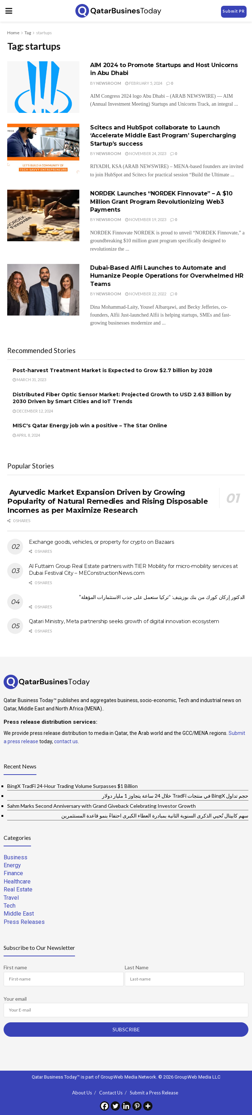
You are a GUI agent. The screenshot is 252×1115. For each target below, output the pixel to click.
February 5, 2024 (143, 83)
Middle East (19, 913)
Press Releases (24, 921)
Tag (28, 32)
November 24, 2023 (145, 153)
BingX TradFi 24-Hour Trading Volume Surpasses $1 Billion (72, 786)
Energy (12, 865)
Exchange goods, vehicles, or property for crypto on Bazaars (101, 542)
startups (44, 32)
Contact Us (111, 1093)
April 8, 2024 (26, 435)
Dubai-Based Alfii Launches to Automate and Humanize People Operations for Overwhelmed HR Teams (166, 275)
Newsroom (108, 83)
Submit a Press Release (154, 1093)
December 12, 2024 (33, 411)
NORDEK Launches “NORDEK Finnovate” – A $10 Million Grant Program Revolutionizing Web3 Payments (161, 201)
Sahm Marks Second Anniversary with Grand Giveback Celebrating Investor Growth (101, 806)
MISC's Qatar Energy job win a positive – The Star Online (90, 425)
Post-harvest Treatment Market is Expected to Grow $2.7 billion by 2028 (112, 370)
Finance (13, 873)
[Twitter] (115, 1106)
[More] (147, 1106)
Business (15, 857)
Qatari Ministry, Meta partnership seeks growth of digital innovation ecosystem (124, 621)
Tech (10, 905)
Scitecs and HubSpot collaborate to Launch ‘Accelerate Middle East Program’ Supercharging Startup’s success (163, 135)
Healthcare (17, 881)
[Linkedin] (126, 1106)
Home (13, 32)
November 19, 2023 (145, 219)
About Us (82, 1093)
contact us (66, 741)
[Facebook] (104, 1106)
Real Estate (18, 889)
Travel (11, 897)
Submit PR (234, 11)
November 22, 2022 (145, 293)
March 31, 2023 (29, 379)
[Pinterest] (137, 1106)
